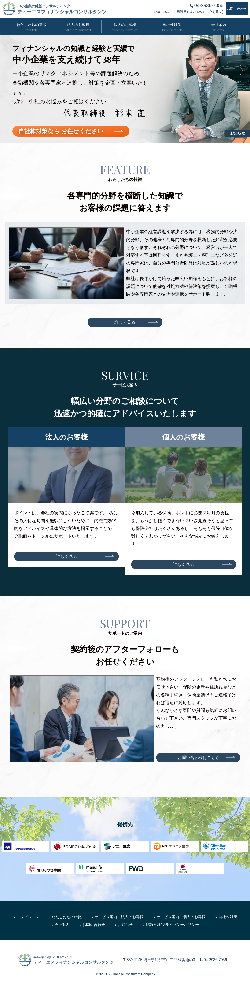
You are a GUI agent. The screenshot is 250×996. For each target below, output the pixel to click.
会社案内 (62, 925)
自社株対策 (227, 917)
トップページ (27, 917)
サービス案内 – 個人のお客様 (181, 917)
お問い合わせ (93, 925)
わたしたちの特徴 (67, 917)
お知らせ (237, 133)
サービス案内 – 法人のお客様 (119, 917)
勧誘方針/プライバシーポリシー (172, 925)
